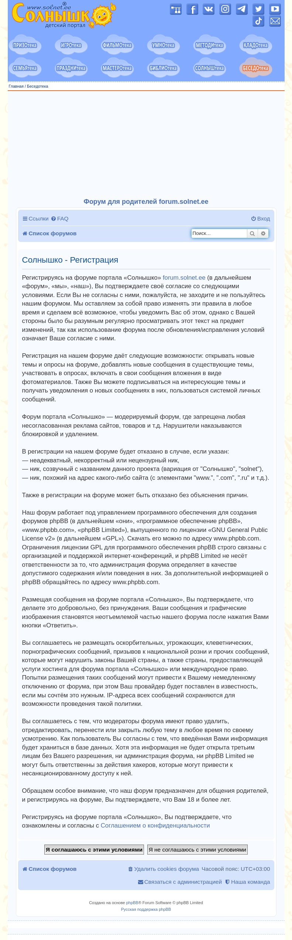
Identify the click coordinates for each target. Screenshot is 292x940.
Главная (16, 86)
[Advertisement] (146, 144)
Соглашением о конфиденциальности (155, 825)
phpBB (132, 902)
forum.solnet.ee (184, 277)
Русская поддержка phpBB (146, 909)
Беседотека (37, 86)
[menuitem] (60, 218)
